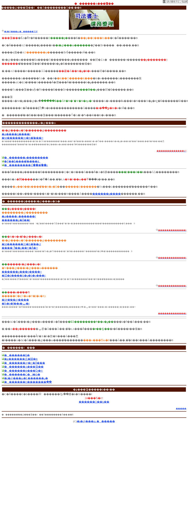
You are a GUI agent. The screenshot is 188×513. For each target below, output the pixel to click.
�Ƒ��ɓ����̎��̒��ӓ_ (22, 161)
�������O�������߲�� (28, 382)
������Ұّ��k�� (94, 401)
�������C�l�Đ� (22, 374)
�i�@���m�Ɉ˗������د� (26, 378)
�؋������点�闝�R (21, 359)
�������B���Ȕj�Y (23, 370)
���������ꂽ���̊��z (26, 165)
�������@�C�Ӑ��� (24, 363)
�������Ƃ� (17, 355)
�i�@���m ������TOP (20, 31)
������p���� (106, 193)
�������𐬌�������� (26, 157)
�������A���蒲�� (24, 366)
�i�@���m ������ (96, 421)
